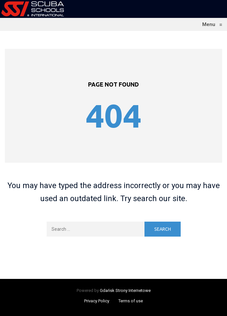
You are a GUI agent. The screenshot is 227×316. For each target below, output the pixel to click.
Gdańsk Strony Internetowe (125, 290)
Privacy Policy (96, 300)
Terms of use (130, 300)
